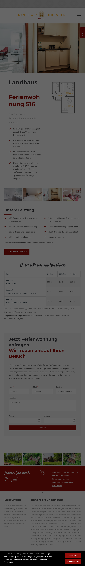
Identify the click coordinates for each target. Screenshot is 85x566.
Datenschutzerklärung (28, 559)
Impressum (8, 562)
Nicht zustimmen (73, 561)
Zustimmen (73, 555)
